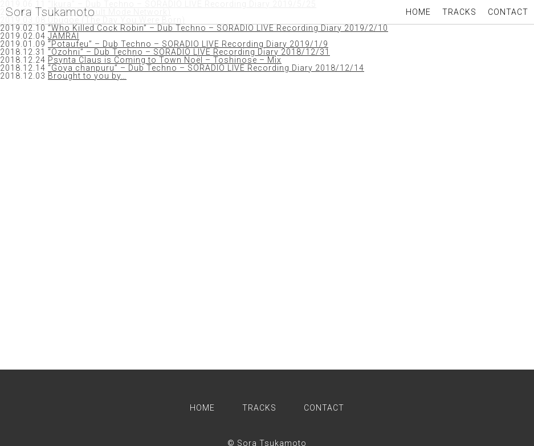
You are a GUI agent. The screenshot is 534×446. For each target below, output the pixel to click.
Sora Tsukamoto (50, 12)
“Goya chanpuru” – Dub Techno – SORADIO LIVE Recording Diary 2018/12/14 (206, 67)
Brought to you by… (87, 75)
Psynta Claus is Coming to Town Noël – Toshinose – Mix (165, 59)
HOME (418, 12)
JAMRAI (63, 35)
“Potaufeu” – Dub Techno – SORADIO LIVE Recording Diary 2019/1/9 (188, 43)
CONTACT (508, 12)
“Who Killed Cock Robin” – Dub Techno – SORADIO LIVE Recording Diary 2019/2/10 (218, 28)
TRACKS (459, 12)
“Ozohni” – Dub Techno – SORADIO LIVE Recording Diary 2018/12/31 (189, 51)
